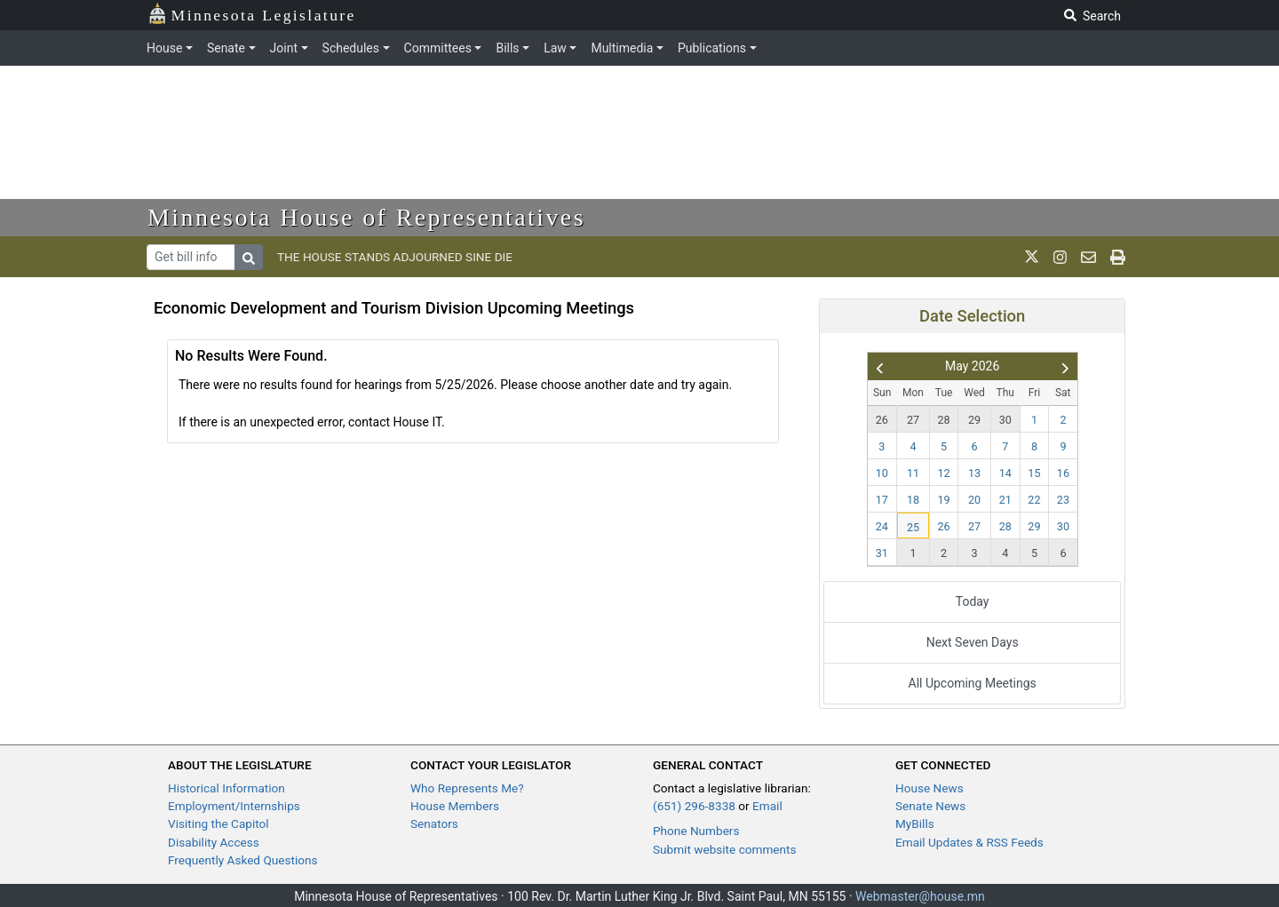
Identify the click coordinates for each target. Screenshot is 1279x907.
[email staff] (1088, 256)
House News (929, 788)
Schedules (350, 48)
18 (913, 499)
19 (944, 499)
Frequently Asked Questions (243, 860)
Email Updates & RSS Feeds (969, 842)
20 (974, 499)
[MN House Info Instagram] (1060, 256)
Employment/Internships (234, 806)
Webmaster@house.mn (920, 896)
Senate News (930, 806)
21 (1005, 499)
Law (555, 48)
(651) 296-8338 (694, 806)
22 (1034, 499)
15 (1034, 473)
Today (972, 601)
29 (974, 419)
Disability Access (213, 842)
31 (882, 553)
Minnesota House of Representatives (366, 217)
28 (944, 419)
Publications (712, 48)
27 (913, 419)
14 (1005, 473)
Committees (438, 48)
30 (1005, 419)
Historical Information (226, 788)
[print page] (1117, 256)
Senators (434, 823)
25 (913, 527)
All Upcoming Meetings (973, 683)
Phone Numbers (696, 830)
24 (882, 526)
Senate (226, 48)
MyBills (914, 823)
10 (882, 473)
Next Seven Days (972, 642)
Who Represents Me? (467, 788)
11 (913, 473)
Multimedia (622, 48)
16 (1063, 473)
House (164, 48)
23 (1063, 499)
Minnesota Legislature (251, 14)
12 (944, 473)
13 (974, 473)
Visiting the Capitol (218, 823)
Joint (284, 48)
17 (882, 499)
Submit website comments (725, 849)
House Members (454, 806)
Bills (507, 48)
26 (882, 419)
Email (767, 806)
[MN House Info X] (1031, 256)
